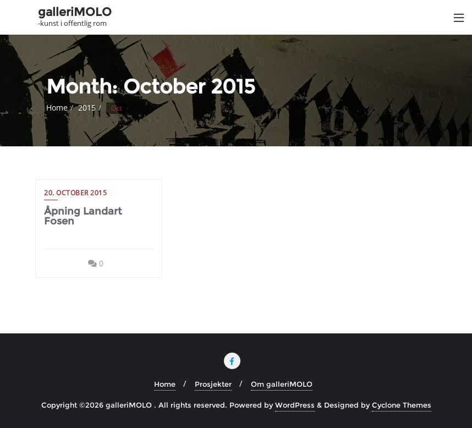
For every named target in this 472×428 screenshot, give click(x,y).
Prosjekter (213, 384)
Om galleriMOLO (281, 384)
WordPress (295, 404)
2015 (87, 107)
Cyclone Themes (401, 404)
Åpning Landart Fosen (83, 216)
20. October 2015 (75, 192)
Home (57, 107)
